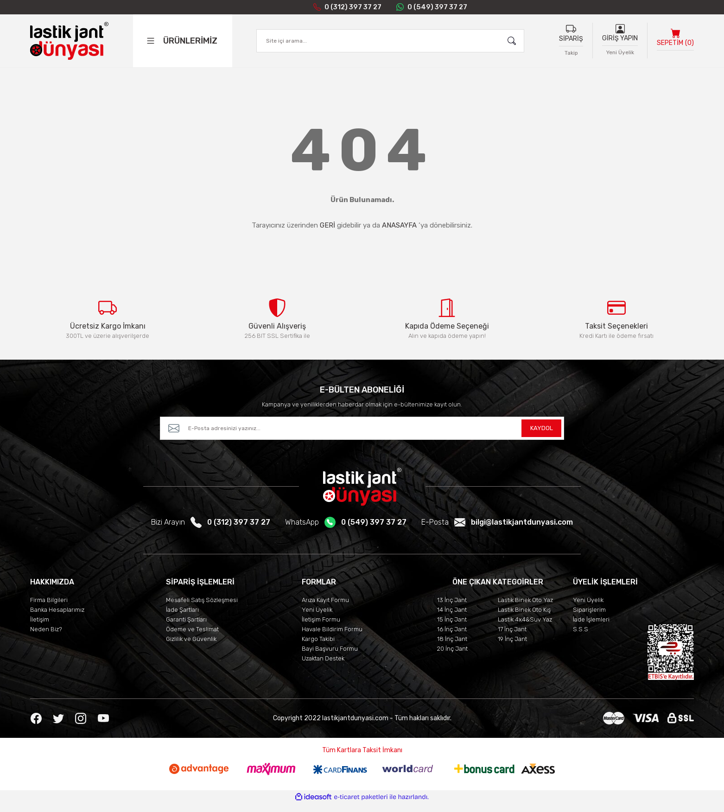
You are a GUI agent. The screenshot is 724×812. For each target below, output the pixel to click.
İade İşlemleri (591, 627)
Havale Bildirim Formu (332, 637)
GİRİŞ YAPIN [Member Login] (620, 40)
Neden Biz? (46, 637)
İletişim (39, 627)
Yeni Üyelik (317, 618)
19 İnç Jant (512, 647)
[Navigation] (192, 42)
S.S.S (580, 637)
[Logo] (69, 42)
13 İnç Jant (452, 608)
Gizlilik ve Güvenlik (191, 647)
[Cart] (675, 42)
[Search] (390, 42)
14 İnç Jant (452, 618)
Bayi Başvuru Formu (330, 656)
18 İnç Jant (452, 647)
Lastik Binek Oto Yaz (525, 608)
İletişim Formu (321, 627)
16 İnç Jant (452, 637)
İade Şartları (182, 618)
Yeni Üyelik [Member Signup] (620, 54)
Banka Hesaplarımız (57, 618)
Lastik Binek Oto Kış (524, 618)
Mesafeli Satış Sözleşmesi (202, 608)
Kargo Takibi (318, 647)
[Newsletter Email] (362, 436)
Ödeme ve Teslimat (192, 637)
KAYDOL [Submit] (541, 436)
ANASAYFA (399, 225)
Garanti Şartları (186, 627)
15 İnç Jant (452, 627)
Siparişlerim (589, 618)
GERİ (327, 225)
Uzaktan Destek (323, 666)
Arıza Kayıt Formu (325, 608)
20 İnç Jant (452, 656)
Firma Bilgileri (49, 608)
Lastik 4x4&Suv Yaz (525, 627)
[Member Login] (620, 30)
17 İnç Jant (512, 637)
